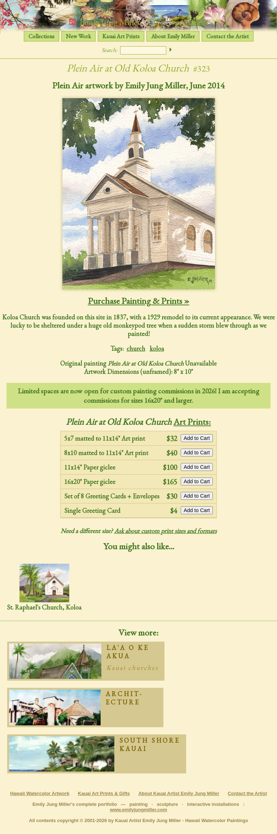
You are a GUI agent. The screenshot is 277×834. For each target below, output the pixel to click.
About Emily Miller (173, 36)
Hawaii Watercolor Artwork (39, 793)
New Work (78, 36)
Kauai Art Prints (121, 36)
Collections (41, 36)
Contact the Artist (227, 36)
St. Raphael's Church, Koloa (44, 587)
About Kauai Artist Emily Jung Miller (178, 793)
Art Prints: (192, 421)
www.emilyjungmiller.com (138, 809)
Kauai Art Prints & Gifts (104, 793)
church (136, 348)
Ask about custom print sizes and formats (165, 531)
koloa (157, 348)
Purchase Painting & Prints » (138, 300)
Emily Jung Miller (138, 21)
